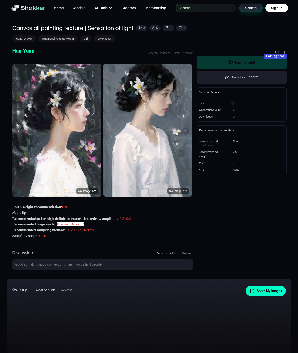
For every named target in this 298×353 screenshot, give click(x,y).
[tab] (23, 51)
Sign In (276, 8)
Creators (129, 8)
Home (59, 8)
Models (79, 8)
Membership (155, 8)
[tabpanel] (102, 130)
